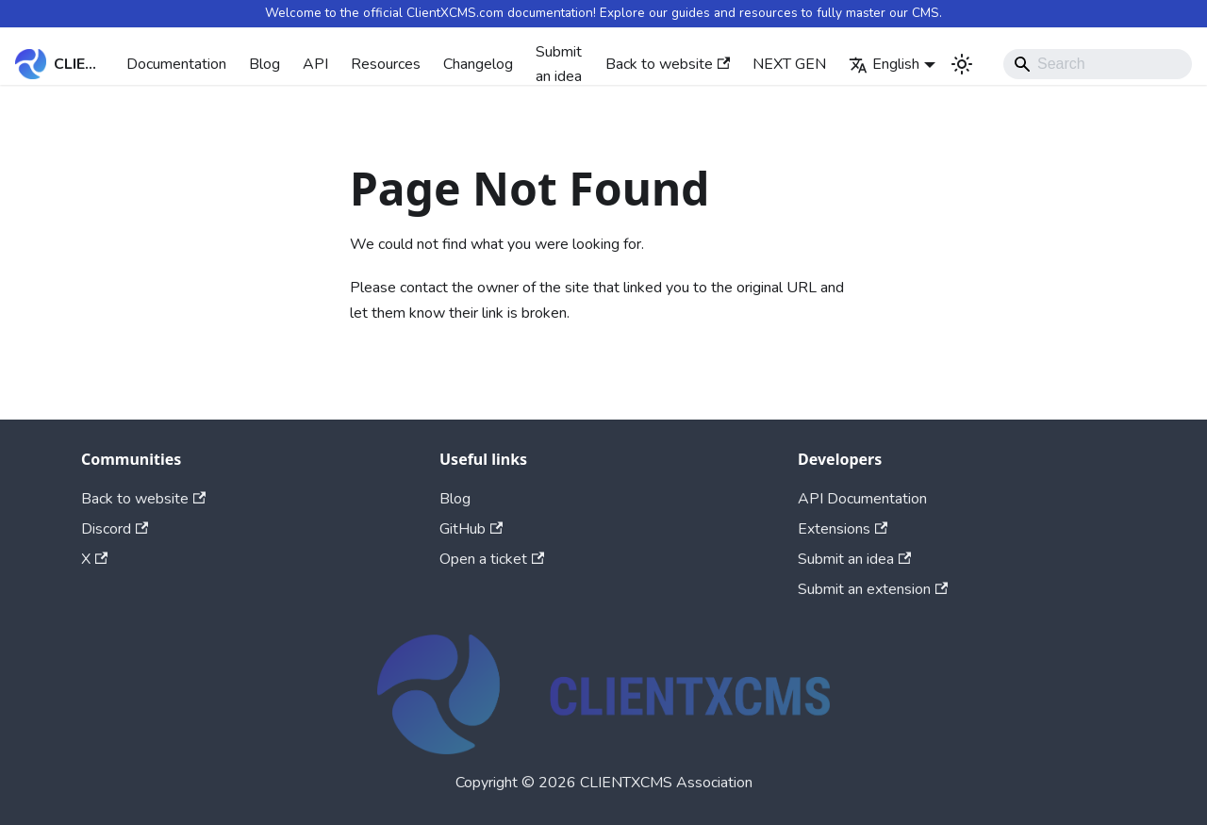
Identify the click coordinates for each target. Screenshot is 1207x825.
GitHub (471, 529)
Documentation (176, 64)
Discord (114, 529)
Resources (386, 64)
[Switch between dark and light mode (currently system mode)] (962, 64)
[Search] (1097, 64)
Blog (264, 64)
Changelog (478, 64)
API (315, 64)
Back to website (667, 64)
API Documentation (862, 498)
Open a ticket (491, 559)
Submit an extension (873, 589)
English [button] (884, 64)
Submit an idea (559, 64)
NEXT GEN (789, 64)
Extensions (842, 529)
